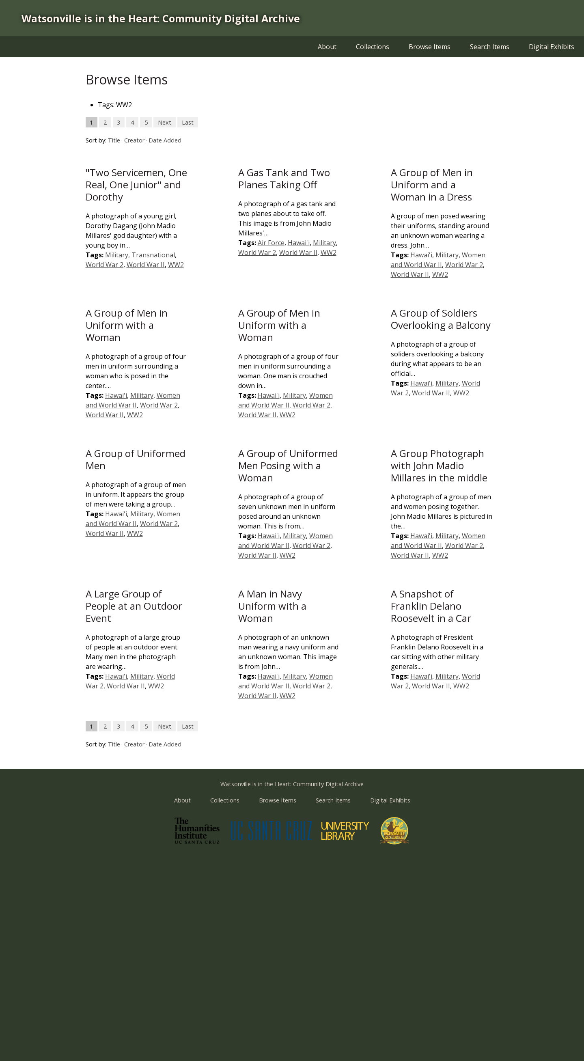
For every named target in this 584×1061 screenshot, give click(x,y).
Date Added (165, 140)
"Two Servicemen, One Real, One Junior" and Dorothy (136, 184)
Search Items (489, 46)
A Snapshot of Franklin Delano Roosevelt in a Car (431, 606)
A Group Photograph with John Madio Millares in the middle (439, 465)
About (327, 46)
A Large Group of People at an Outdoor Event (134, 606)
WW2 (176, 264)
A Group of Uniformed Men (135, 459)
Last (188, 122)
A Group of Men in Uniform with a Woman (127, 325)
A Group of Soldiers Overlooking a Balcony (441, 319)
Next (164, 122)
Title (114, 140)
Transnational (153, 254)
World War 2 (104, 264)
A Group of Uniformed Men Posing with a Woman (288, 465)
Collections (372, 46)
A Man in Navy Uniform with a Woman (272, 606)
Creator (134, 140)
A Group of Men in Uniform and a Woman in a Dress (432, 184)
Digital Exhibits (551, 46)
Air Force (271, 242)
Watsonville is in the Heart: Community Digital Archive (161, 18)
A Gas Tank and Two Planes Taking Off (284, 178)
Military (116, 254)
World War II (146, 264)
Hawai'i (299, 242)
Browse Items (429, 46)
